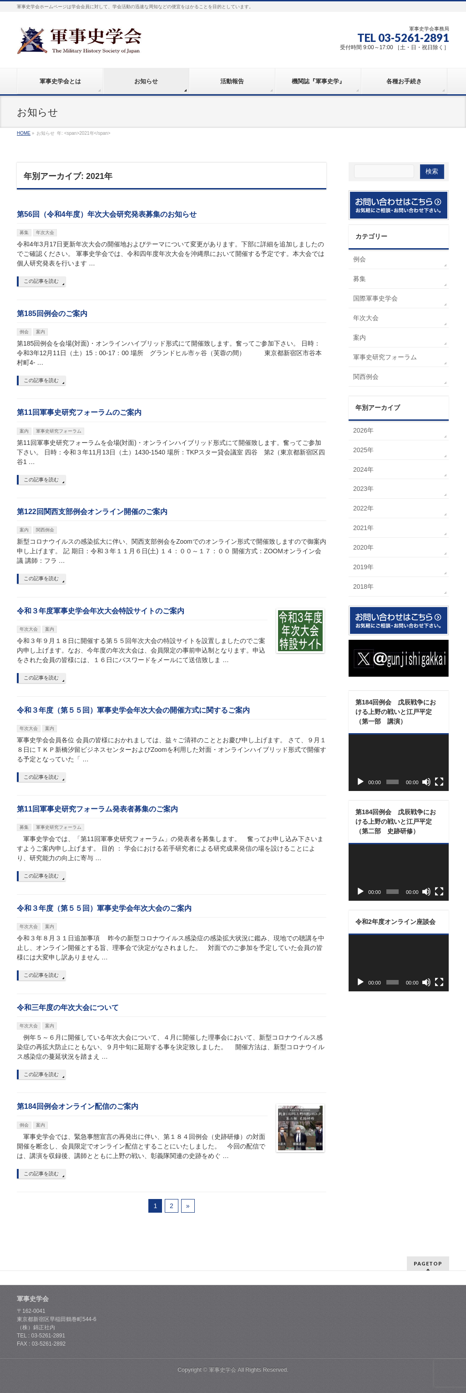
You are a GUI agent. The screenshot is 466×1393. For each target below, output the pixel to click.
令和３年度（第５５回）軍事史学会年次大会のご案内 (104, 908)
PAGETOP (428, 1263)
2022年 (363, 508)
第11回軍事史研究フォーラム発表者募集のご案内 (97, 809)
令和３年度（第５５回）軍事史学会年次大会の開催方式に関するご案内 (133, 710)
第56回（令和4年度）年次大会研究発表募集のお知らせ (107, 214)
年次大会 (45, 232)
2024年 (363, 469)
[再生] (360, 781)
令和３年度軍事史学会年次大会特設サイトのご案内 (100, 611)
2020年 (363, 547)
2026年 (363, 430)
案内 (40, 331)
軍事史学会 (222, 1370)
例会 (24, 331)
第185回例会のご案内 (52, 313)
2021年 (363, 527)
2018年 (363, 586)
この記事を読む (41, 281)
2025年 (363, 450)
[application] (399, 763)
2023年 (363, 488)
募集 (24, 232)
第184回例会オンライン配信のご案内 (77, 1106)
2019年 (363, 567)
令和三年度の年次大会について (68, 1007)
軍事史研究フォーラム (58, 431)
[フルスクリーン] (439, 781)
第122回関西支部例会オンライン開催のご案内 (92, 511)
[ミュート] (426, 781)
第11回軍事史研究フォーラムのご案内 (79, 412)
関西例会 (45, 529)
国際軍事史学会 (375, 298)
